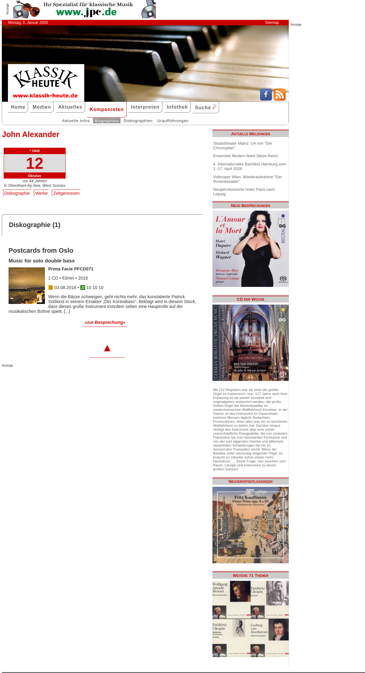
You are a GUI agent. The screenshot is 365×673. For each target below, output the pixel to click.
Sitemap (272, 22)
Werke (41, 193)
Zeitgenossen (66, 193)
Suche (205, 107)
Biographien (107, 120)
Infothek (177, 107)
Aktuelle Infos (76, 120)
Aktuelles (70, 107)
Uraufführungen (173, 120)
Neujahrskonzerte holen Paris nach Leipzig (244, 191)
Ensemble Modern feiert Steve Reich (245, 156)
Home (18, 107)
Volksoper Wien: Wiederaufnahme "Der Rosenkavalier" (247, 179)
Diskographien (138, 120)
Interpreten (145, 107)
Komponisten (106, 109)
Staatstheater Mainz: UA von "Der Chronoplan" (243, 145)
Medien (42, 107)
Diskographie (17, 193)
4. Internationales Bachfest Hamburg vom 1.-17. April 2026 (249, 166)
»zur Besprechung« (105, 322)
